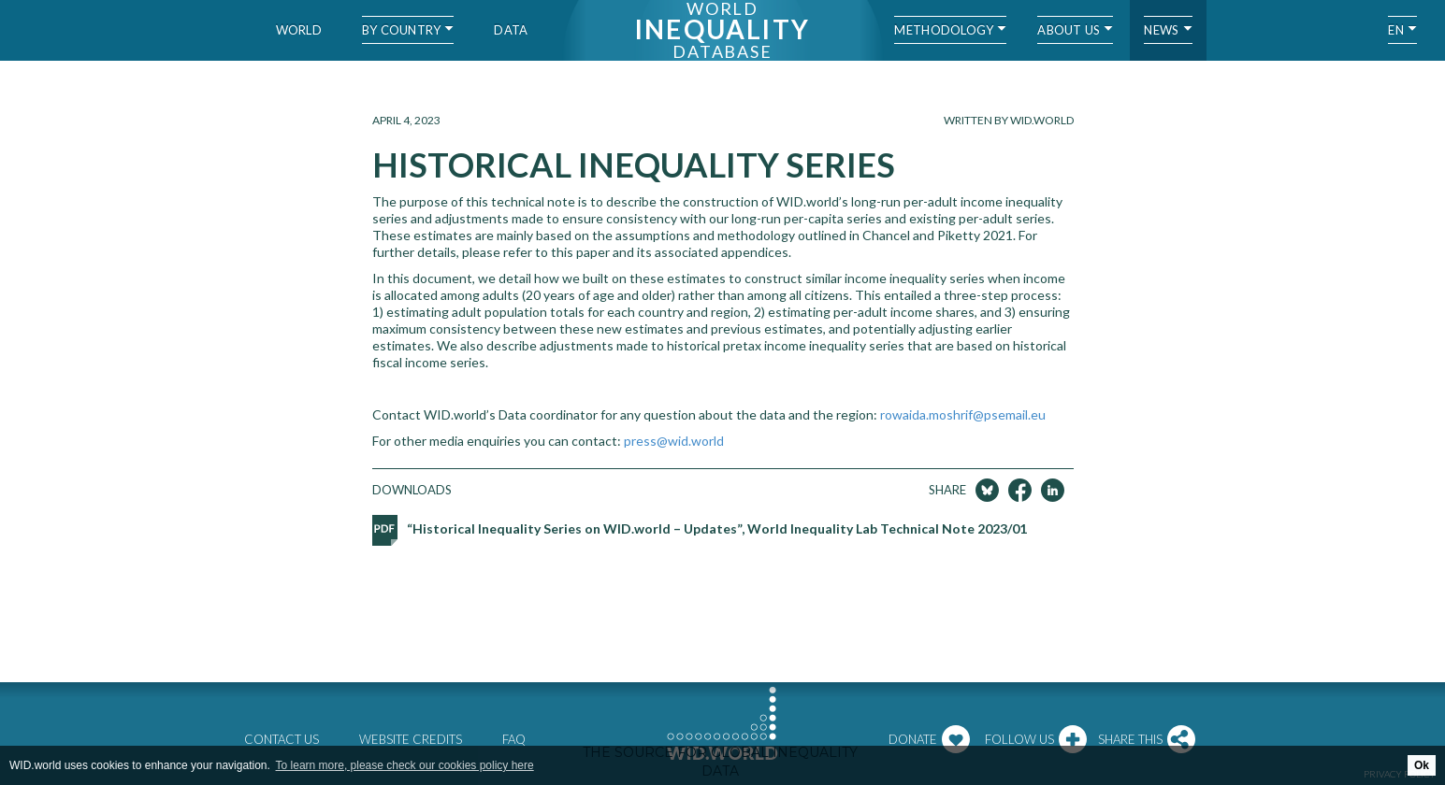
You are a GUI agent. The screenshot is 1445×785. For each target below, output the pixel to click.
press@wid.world (674, 441)
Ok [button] (1421, 765)
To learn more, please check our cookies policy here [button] (405, 765)
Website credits (410, 739)
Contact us (281, 739)
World (299, 29)
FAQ (514, 739)
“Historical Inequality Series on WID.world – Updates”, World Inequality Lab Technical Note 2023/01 (717, 528)
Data (510, 29)
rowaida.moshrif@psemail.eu (963, 414)
